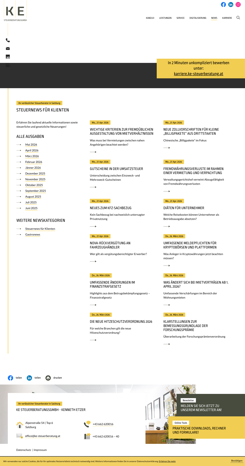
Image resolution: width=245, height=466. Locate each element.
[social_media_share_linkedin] (36, 378)
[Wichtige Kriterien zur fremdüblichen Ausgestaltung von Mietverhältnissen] (122, 138)
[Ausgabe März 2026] (48, 157)
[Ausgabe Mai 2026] (48, 145)
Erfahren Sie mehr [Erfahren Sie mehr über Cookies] (167, 461)
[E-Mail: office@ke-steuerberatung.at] (7, 49)
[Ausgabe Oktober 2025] (48, 186)
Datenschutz (23, 450)
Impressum (40, 450)
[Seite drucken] (56, 378)
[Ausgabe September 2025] (48, 191)
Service (161, 18)
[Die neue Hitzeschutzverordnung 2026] (122, 328)
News (199, 18)
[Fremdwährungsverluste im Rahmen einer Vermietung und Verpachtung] (196, 177)
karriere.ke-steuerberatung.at (198, 74)
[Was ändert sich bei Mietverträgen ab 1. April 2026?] (196, 291)
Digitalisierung (181, 18)
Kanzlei (127, 18)
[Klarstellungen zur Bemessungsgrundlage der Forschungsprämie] (196, 330)
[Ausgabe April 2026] (48, 151)
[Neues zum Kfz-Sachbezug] (122, 215)
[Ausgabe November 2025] (48, 180)
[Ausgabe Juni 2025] (48, 209)
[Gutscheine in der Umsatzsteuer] (122, 175)
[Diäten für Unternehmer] (196, 215)
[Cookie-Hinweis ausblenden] (236, 461)
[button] (7, 41)
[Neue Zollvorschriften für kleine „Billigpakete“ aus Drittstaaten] (196, 136)
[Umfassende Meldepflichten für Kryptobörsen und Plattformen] (196, 252)
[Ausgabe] (48, 229)
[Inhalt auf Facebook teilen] (17, 378)
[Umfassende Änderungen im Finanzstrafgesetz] (122, 291)
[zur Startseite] (27, 10)
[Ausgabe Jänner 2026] (48, 168)
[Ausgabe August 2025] (48, 197)
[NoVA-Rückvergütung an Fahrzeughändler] (122, 250)
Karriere (214, 18)
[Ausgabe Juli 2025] (48, 203)
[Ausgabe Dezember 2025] (48, 174)
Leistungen (145, 18)
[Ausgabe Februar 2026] (48, 162)
